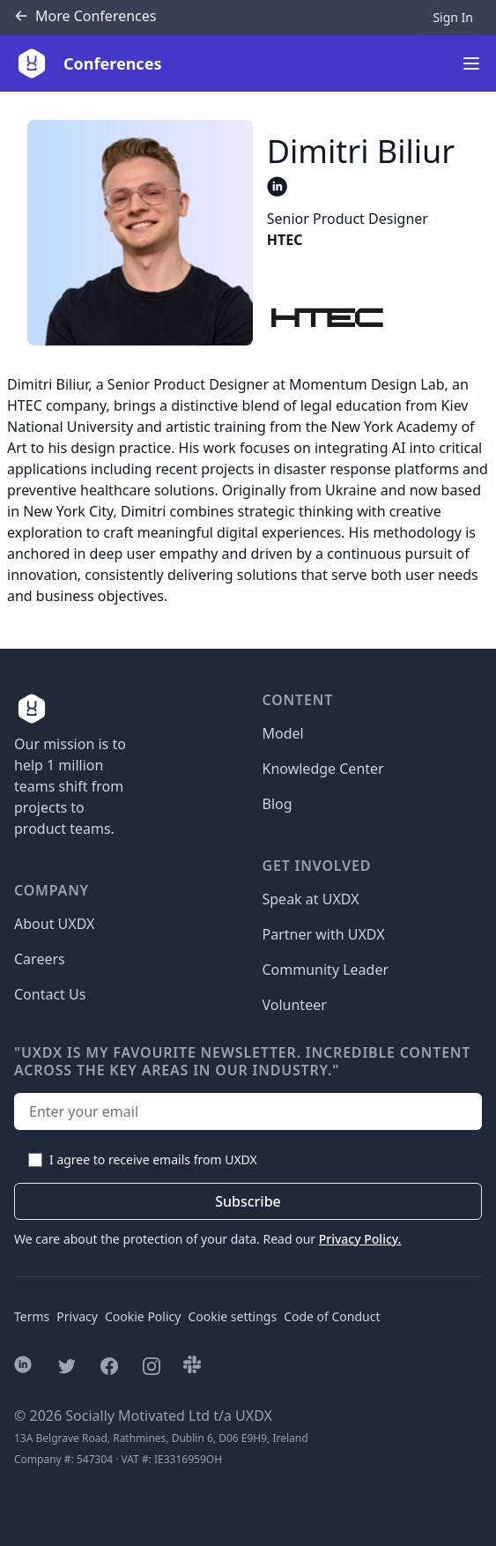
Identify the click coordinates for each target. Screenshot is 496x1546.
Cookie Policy (143, 1316)
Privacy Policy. (360, 1238)
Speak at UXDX (311, 899)
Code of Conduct (332, 1316)
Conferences (85, 16)
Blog (277, 804)
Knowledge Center (323, 768)
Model (283, 733)
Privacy (77, 1316)
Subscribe (248, 1201)
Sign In (453, 17)
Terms (31, 1316)
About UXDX (54, 923)
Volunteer (295, 1005)
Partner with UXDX (324, 934)
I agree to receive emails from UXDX (153, 1159)
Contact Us (49, 994)
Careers (39, 959)
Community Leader (326, 969)
